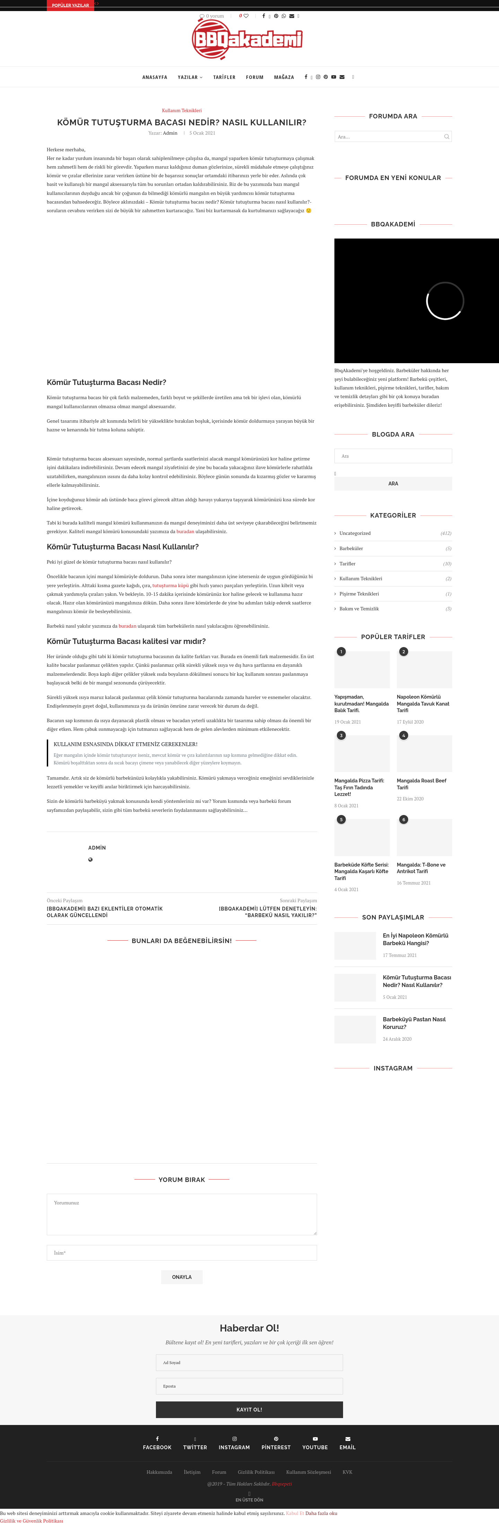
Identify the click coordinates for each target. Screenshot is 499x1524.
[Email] (342, 77)
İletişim (192, 1472)
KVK (347, 1472)
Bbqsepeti (282, 1483)
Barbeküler (396, 548)
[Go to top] (249, 1499)
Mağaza (284, 76)
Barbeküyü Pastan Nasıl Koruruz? (414, 1023)
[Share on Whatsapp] (284, 15)
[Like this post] (251, 15)
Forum (255, 76)
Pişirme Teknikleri (396, 593)
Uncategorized (396, 533)
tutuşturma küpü (170, 585)
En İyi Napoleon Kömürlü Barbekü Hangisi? (415, 939)
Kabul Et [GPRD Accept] (295, 1513)
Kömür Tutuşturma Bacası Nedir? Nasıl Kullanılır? (417, 981)
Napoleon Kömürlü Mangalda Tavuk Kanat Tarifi (423, 703)
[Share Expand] (298, 15)
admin (170, 132)
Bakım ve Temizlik (396, 608)
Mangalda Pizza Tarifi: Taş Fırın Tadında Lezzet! (359, 787)
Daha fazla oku (321, 1513)
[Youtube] (333, 77)
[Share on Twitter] (269, 15)
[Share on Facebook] (263, 15)
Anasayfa (154, 76)
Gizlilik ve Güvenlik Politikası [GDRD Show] (31, 1520)
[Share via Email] (291, 15)
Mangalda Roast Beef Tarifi (421, 784)
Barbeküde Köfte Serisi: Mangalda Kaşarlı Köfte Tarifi (361, 871)
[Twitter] (312, 77)
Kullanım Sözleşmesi (308, 1472)
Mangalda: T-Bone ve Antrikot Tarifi (421, 868)
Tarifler (224, 76)
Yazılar (188, 76)
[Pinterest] (326, 77)
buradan (186, 531)
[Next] (98, 3)
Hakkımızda (159, 1472)
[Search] (353, 77)
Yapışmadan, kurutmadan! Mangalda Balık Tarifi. (361, 703)
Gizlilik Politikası (256, 1472)
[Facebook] (306, 77)
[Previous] (95, 3)
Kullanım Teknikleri (396, 578)
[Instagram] (318, 77)
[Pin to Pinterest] (276, 15)
